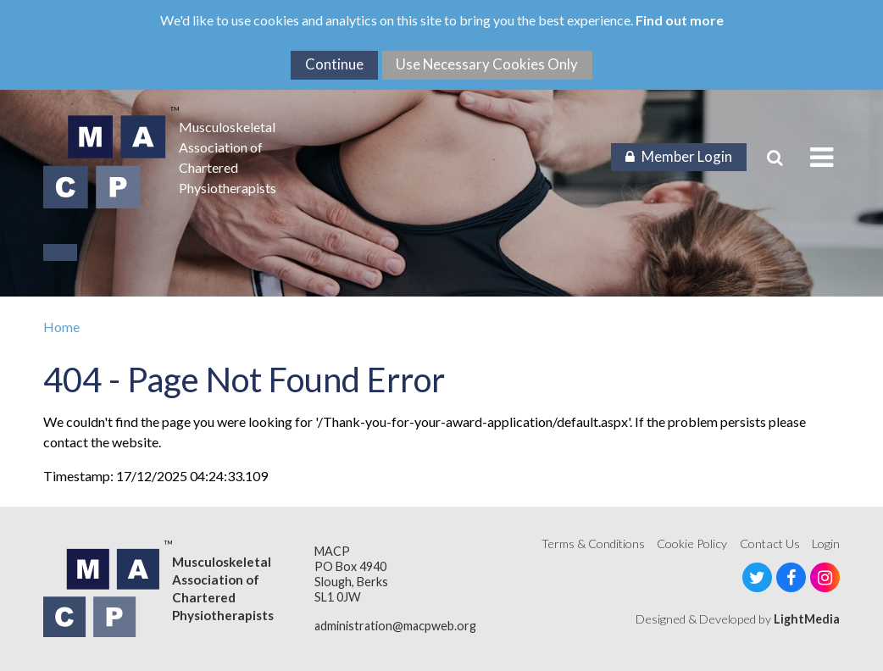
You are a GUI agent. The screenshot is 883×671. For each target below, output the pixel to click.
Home (61, 327)
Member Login (678, 156)
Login (826, 543)
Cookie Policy (692, 543)
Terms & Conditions (593, 543)
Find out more (680, 20)
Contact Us (770, 543)
